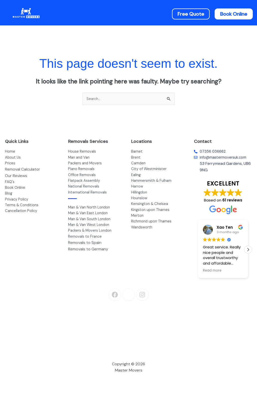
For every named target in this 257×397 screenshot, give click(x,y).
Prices (154, 13)
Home (73, 13)
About (97, 13)
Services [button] (124, 13)
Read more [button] (212, 272)
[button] (125, 14)
